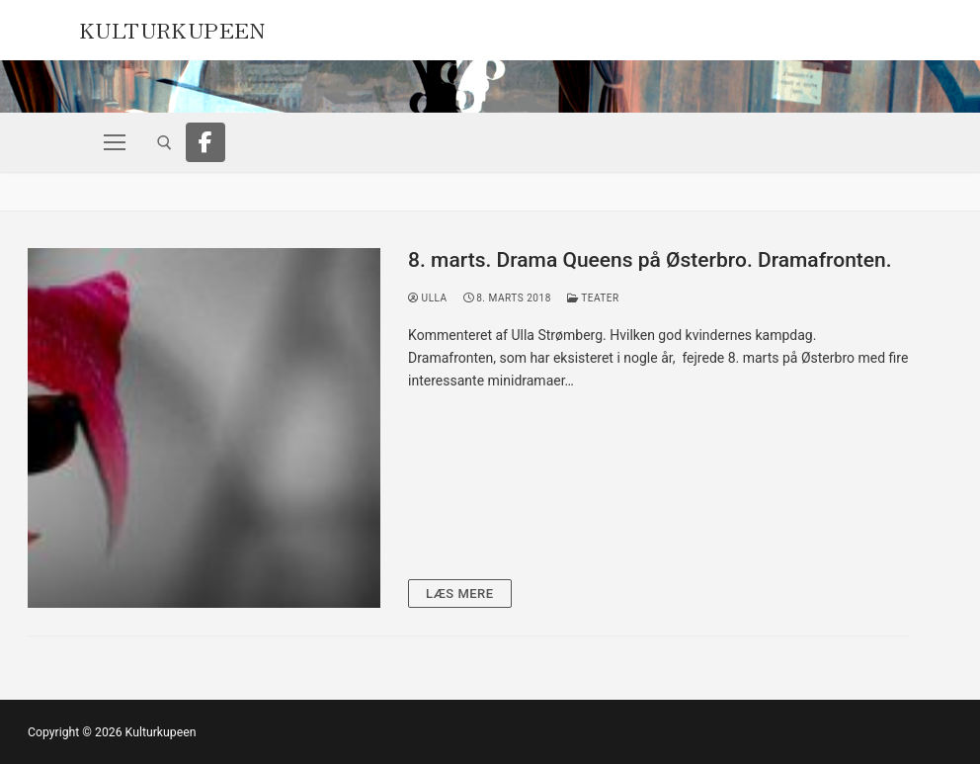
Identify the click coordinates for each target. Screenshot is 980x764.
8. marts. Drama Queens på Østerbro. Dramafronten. (650, 260)
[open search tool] (164, 142)
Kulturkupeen (172, 28)
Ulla (428, 298)
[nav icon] (114, 142)
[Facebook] (205, 142)
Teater (593, 298)
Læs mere (460, 593)
